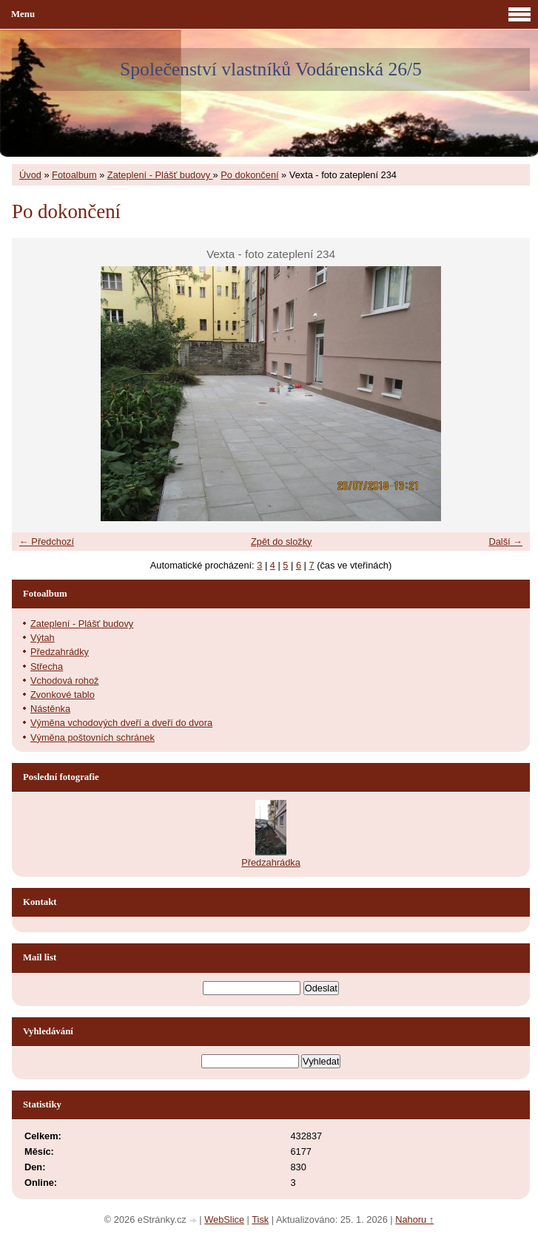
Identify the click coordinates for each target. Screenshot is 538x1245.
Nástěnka (50, 708)
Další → (505, 541)
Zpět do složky (281, 541)
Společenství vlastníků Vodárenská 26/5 (271, 69)
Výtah (42, 637)
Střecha (46, 666)
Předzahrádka (270, 862)
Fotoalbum (74, 174)
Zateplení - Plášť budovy (160, 174)
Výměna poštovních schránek (92, 737)
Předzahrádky (59, 651)
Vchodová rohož (64, 680)
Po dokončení (249, 174)
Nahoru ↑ (414, 1219)
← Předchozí (46, 541)
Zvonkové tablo (62, 694)
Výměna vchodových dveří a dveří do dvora (121, 722)
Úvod (30, 174)
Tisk (260, 1219)
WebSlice (224, 1219)
